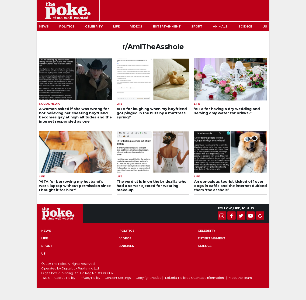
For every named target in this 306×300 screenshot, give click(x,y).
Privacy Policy (90, 277)
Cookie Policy (64, 277)
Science (245, 26)
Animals (220, 26)
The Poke (68, 10)
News (44, 26)
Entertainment (167, 26)
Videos (136, 26)
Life (116, 26)
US (265, 26)
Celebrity (94, 26)
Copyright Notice (149, 277)
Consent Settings (117, 277)
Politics (66, 26)
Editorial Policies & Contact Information (194, 277)
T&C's (45, 277)
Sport (196, 26)
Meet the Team (240, 277)
